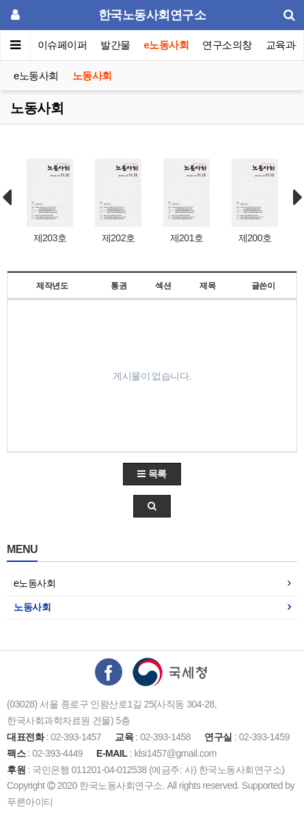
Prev (7, 197)
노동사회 (92, 75)
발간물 (115, 45)
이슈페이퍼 (62, 45)
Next (298, 197)
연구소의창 (227, 45)
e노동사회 (166, 45)
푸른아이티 (30, 801)
